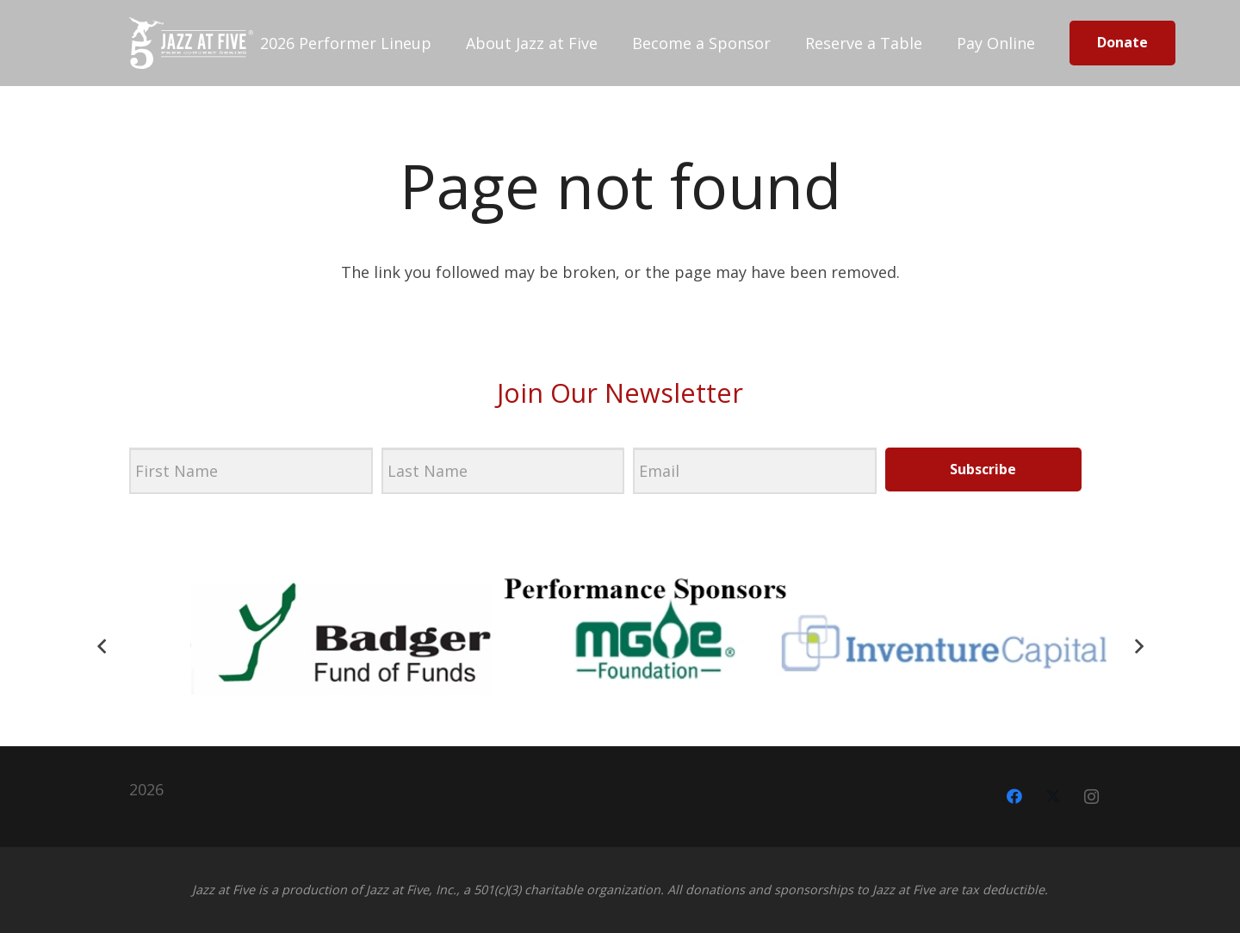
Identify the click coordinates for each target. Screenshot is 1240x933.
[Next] (1138, 646)
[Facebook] (1014, 796)
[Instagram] (1091, 796)
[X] (1052, 796)
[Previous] (102, 646)
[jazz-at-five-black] (191, 43)
